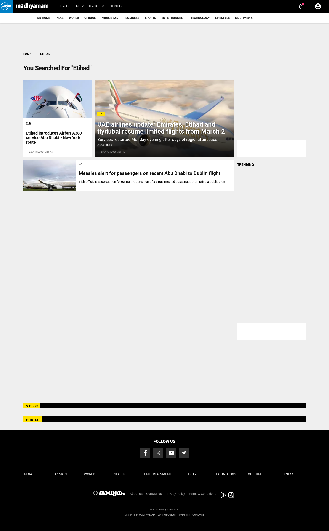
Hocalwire (197, 514)
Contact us (154, 494)
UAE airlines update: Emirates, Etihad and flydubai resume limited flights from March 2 (161, 128)
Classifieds (96, 6)
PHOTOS (32, 420)
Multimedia (244, 17)
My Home (43, 17)
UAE (101, 113)
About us (136, 494)
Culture (255, 474)
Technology (200, 17)
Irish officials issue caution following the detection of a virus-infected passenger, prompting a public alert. (152, 181)
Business (132, 17)
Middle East (111, 17)
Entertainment (173, 17)
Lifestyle (222, 17)
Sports (150, 17)
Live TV (79, 6)
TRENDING (245, 165)
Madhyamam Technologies (157, 514)
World (74, 17)
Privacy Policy (175, 494)
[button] (6, 6)
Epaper (64, 6)
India (60, 17)
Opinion (90, 17)
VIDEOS (32, 406)
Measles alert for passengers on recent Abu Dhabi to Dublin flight (149, 173)
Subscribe (116, 6)
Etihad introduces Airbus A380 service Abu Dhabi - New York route (54, 138)
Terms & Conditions (202, 494)
